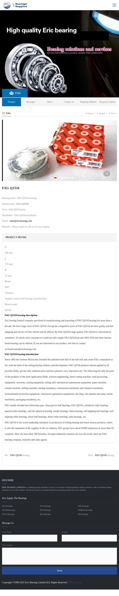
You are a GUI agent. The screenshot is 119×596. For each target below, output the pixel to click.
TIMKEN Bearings (85, 510)
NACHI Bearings (8, 510)
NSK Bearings (83, 506)
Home (90, 113)
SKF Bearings (7, 506)
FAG (113, 113)
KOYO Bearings (8, 514)
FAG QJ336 (16, 455)
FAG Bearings (45, 506)
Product (102, 113)
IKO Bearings (45, 514)
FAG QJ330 (100, 455)
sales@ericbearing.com (21, 221)
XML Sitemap (75, 582)
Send (59, 570)
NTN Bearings (45, 510)
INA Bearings (83, 514)
